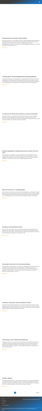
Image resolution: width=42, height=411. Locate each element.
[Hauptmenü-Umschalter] (39, 2)
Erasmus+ (3, 398)
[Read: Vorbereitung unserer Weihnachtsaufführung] (21, 325)
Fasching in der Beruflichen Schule (12, 227)
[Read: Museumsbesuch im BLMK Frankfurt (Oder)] (21, 24)
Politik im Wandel (7, 378)
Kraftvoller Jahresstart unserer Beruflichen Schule (16, 302)
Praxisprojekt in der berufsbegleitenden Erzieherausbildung (19, 76)
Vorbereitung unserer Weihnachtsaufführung (15, 339)
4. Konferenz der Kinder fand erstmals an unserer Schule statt (19, 114)
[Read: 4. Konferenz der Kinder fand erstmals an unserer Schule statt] (21, 99)
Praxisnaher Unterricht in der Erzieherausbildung (16, 264)
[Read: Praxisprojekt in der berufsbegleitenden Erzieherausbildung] (21, 62)
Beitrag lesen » (5, 47)
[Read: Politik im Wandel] (21, 364)
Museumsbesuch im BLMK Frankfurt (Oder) (14, 38)
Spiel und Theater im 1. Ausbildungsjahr (13, 189)
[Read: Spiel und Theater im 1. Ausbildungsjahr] (21, 175)
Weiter (38, 392)
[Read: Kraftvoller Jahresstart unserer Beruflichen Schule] (21, 288)
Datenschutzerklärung (5, 405)
